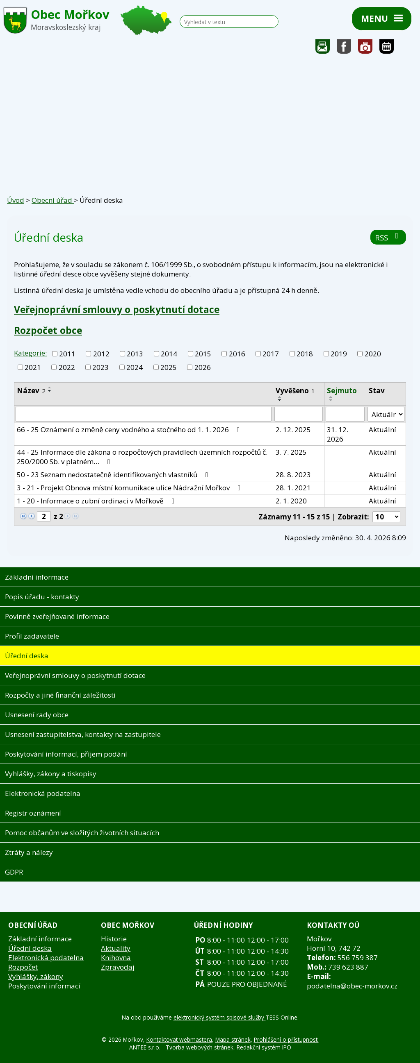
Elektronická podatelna (42, 793)
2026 (202, 367)
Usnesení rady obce (36, 714)
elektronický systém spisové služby (219, 1017)
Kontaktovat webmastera (179, 1039)
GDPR (14, 872)
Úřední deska (26, 655)
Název (31, 390)
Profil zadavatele (32, 636)
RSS (388, 237)
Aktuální (382, 429)
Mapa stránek (233, 1039)
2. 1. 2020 (291, 500)
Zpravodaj (118, 967)
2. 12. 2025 (293, 429)
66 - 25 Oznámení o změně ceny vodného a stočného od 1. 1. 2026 (130, 429)
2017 (270, 353)
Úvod (15, 200)
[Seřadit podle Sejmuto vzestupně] (331, 397)
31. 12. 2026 (337, 434)
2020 (373, 353)
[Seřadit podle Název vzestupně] (50, 387)
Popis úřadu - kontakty (42, 596)
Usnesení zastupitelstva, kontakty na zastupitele (83, 734)
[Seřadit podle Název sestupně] (50, 390)
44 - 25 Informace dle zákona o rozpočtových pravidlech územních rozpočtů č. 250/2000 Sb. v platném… (142, 456)
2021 (33, 367)
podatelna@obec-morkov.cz (352, 985)
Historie (114, 938)
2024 (134, 367)
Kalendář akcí (386, 48)
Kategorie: (30, 353)
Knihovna (116, 957)
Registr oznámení (33, 813)
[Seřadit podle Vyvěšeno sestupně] (280, 400)
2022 (67, 367)
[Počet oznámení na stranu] (386, 516)
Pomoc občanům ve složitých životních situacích (82, 832)
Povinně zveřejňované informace (57, 616)
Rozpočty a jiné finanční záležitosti (60, 695)
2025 (168, 367)
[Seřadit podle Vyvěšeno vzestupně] (280, 397)
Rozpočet (23, 967)
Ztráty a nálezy (29, 852)
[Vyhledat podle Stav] (386, 414)
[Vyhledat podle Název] (144, 414)
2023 (100, 367)
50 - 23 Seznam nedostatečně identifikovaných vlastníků (114, 474)
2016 (237, 353)
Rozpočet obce (48, 330)
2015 (203, 353)
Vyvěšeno (295, 390)
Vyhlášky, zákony (35, 976)
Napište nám (323, 48)
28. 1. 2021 (293, 487)
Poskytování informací (44, 985)
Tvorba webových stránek (199, 1047)
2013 (135, 353)
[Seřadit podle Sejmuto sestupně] (331, 400)
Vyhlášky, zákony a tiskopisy (50, 773)
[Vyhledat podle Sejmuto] (345, 414)
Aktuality (115, 948)
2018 (305, 353)
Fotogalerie (365, 48)
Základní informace (36, 577)
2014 (169, 353)
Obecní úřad (53, 200)
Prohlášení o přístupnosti (286, 1039)
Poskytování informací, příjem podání (66, 754)
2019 (339, 353)
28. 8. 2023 (293, 474)
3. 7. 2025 (291, 452)
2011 (67, 353)
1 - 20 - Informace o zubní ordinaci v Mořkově (97, 500)
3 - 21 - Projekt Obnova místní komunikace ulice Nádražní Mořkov (130, 487)
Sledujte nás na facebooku (344, 48)
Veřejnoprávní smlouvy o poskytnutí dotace (116, 309)
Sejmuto (342, 390)
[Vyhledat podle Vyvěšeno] (298, 414)
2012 (101, 353)
